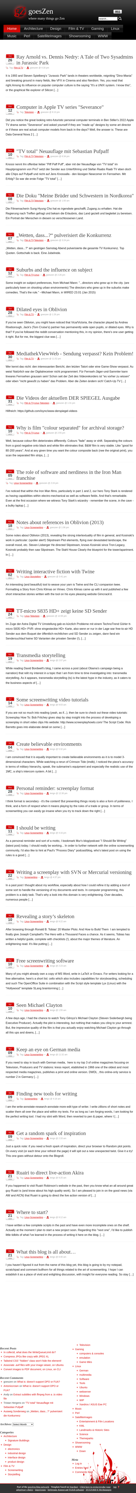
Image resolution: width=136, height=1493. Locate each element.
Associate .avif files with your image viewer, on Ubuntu (34, 1365)
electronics (14, 1449)
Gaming (97, 29)
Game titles (85, 1362)
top (114, 1487)
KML (82, 1425)
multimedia (85, 1374)
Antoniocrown (11, 1386)
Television (29, 112)
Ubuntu (83, 1387)
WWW (103, 36)
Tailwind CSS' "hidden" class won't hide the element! (32, 1360)
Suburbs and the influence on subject (54, 270)
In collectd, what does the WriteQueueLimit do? (30, 1352)
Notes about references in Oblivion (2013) (60, 522)
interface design (16, 1457)
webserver (85, 1391)
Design (55, 29)
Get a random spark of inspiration (51, 1133)
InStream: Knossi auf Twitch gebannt (66, 1490)
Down (82, 1451)
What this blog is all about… (46, 1252)
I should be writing (35, 828)
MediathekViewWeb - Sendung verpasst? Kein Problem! (75, 353)
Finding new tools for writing (46, 1093)
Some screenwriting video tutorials (52, 699)
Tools (82, 1383)
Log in (78, 1463)
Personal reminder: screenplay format (55, 788)
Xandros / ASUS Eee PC (93, 1404)
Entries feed (81, 1467)
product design (16, 1461)
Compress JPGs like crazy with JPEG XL (26, 1356)
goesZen (40, 11)
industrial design (17, 1453)
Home (12, 29)
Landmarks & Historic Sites (94, 1430)
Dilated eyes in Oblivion (41, 309)
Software (84, 1379)
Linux (115, 29)
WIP (81, 1400)
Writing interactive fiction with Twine (55, 571)
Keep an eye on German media (48, 1049)
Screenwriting (26, 483)
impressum (40, 1490)
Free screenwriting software (45, 961)
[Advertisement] (30, 1318)
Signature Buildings (18, 1440)
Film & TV (76, 29)
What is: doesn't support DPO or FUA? (38, 1381)
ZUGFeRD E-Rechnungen (98, 1490)
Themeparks (86, 1438)
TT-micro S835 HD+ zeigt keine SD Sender (61, 611)
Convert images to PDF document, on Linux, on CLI (32, 1369)
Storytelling (35, 576)
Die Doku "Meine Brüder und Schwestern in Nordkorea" (75, 195)
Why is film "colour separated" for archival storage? (70, 428)
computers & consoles (91, 1353)
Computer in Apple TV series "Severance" (60, 107)
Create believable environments (49, 744)
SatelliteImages (49, 36)
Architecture (33, 29)
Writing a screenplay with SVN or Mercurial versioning (74, 872)
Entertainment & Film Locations (96, 1421)
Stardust (74, 1487)
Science (83, 1434)
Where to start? (32, 1212)
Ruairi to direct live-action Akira (50, 1172)
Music (11, 36)
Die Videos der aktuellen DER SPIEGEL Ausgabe (68, 398)
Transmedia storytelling (40, 655)
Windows (84, 1395)
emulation (84, 1357)
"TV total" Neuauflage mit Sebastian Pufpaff (62, 151)
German (83, 1370)
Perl (27, 36)
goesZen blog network (38, 1487)
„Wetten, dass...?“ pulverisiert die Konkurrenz (63, 235)
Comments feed (84, 1472)
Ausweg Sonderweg (15, 1411)
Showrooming (80, 36)
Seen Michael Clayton (39, 1005)
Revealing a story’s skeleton (45, 916)
